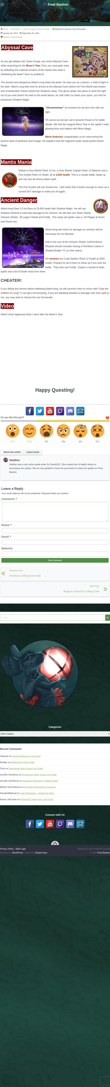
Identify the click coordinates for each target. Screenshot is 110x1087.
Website (6, 551)
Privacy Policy (7, 852)
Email (6, 540)
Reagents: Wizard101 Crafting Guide (40, 784)
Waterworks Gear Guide (22, 765)
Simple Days (41, 856)
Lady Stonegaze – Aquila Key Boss (37, 796)
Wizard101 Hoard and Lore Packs (36, 803)
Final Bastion (58, 4)
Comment (9, 499)
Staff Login (20, 852)
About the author (12, 452)
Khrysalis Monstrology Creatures (40, 790)
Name (6, 528)
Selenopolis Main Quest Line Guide (26, 772)
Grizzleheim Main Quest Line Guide (39, 778)
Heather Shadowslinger (13, 37)
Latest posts (32, 452)
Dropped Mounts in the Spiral (26, 759)
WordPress (17, 856)
